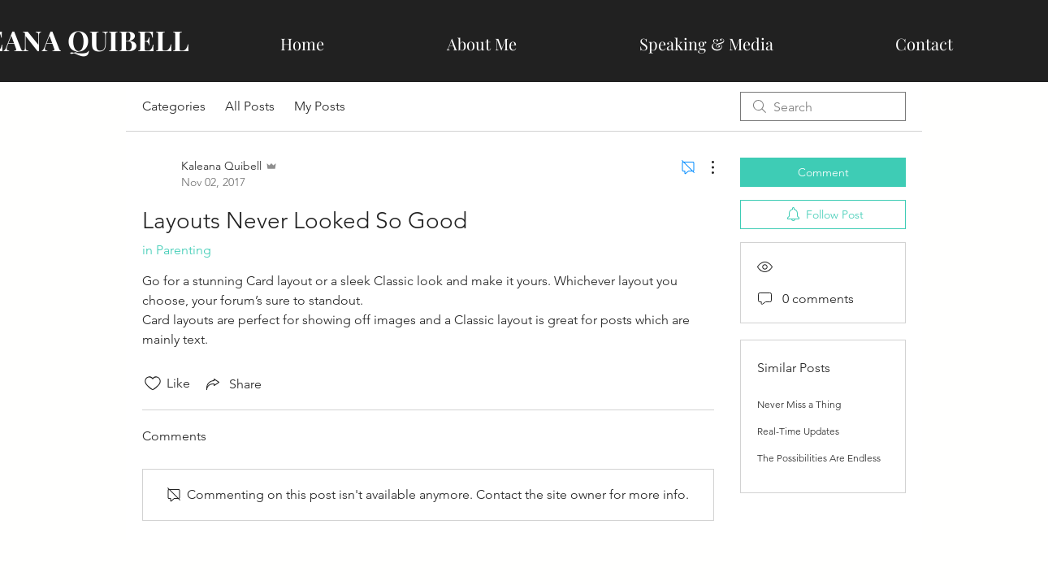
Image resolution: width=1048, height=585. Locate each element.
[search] (823, 106)
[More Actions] (704, 167)
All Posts (250, 106)
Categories (174, 106)
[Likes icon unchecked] (152, 383)
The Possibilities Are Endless (819, 458)
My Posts (319, 106)
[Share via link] (232, 383)
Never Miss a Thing (799, 404)
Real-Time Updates (798, 431)
